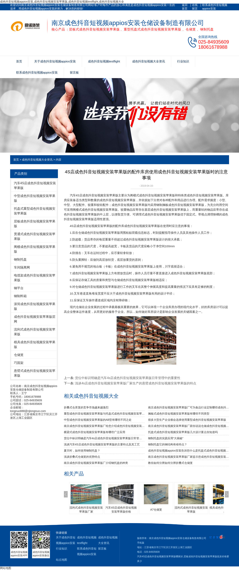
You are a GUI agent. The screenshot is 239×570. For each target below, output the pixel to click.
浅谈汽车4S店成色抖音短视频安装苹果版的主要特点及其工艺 (102, 444)
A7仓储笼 (156, 509)
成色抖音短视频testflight (104, 61)
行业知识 (183, 61)
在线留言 (195, 6)
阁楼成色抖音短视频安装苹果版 (34, 249)
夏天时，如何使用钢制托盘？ (82, 450)
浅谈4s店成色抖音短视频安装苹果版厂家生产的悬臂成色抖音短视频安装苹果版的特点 (135, 383)
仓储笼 (18, 355)
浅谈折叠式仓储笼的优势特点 (82, 456)
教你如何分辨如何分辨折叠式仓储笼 (170, 462)
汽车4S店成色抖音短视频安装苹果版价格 (121, 509)
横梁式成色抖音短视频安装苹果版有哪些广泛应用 (94, 432)
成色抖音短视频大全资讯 (148, 61)
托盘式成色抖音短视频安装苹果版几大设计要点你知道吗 (183, 432)
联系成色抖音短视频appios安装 (214, 6)
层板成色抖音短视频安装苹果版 (34, 224)
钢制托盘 (20, 259)
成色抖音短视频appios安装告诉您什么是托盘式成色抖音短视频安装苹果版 (188, 450)
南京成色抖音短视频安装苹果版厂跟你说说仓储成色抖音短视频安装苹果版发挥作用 (188, 426)
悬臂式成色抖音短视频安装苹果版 (34, 373)
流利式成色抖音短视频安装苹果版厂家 (86, 509)
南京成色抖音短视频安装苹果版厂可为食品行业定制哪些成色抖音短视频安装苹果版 (188, 407)
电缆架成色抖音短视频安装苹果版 (34, 278)
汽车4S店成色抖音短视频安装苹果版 (35, 185)
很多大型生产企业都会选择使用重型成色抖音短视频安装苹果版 (187, 419)
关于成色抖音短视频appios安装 (55, 61)
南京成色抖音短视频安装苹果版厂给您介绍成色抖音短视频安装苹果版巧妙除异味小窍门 (104, 426)
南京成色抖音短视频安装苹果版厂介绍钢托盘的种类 (96, 462)
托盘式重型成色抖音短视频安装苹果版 (34, 211)
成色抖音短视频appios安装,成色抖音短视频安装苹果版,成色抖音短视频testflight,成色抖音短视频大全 (62, 1)
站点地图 (61, 559)
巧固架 (18, 362)
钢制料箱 (20, 296)
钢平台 (18, 288)
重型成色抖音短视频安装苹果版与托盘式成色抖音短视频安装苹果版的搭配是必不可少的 (104, 413)
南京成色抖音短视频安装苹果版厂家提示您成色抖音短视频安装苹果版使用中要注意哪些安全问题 (188, 456)
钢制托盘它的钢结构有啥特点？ (167, 444)
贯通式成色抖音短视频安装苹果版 (34, 236)
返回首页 (184, 6)
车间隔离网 (22, 267)
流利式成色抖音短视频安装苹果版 (34, 332)
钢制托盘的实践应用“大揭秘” (165, 438)
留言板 (74, 72)
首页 (19, 61)
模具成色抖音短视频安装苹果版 (34, 344)
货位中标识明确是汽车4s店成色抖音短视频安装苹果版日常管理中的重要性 (127, 378)
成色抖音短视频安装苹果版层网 (34, 319)
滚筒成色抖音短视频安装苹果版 (34, 306)
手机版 (140, 542)
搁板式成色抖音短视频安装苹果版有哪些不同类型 (178, 413)
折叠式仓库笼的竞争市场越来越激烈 (86, 407)
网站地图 (5, 568)
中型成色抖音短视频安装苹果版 (34, 198)
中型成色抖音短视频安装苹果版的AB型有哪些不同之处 (98, 419)
